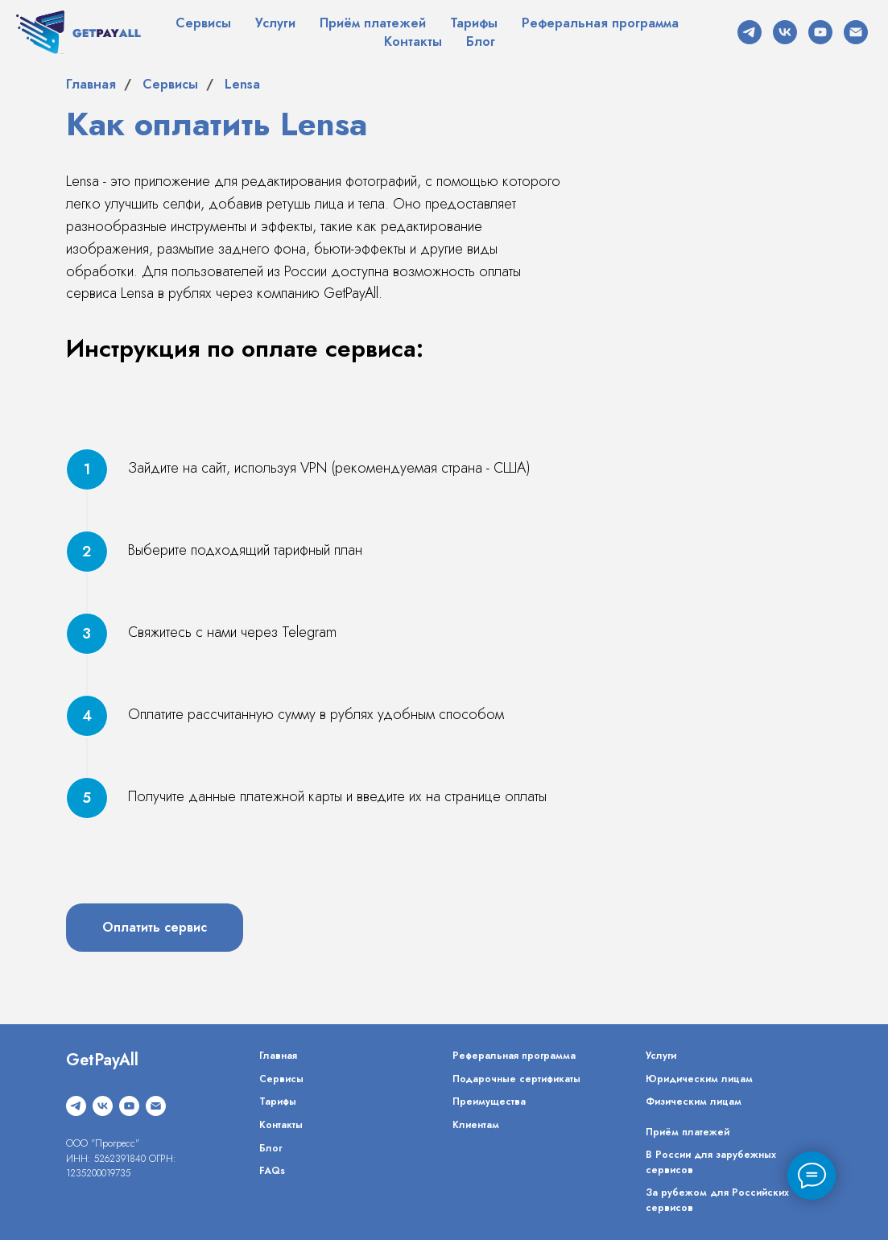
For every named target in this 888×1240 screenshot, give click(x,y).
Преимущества (489, 1101)
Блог (480, 41)
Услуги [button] (275, 23)
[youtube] (820, 32)
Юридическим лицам (699, 1079)
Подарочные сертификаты (516, 1079)
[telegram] (749, 32)
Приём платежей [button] (373, 23)
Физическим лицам (693, 1101)
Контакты (413, 41)
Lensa (242, 84)
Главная (91, 84)
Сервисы (203, 23)
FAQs (272, 1171)
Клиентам (475, 1125)
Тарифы (474, 23)
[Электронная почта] (856, 32)
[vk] (785, 32)
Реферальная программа (600, 23)
